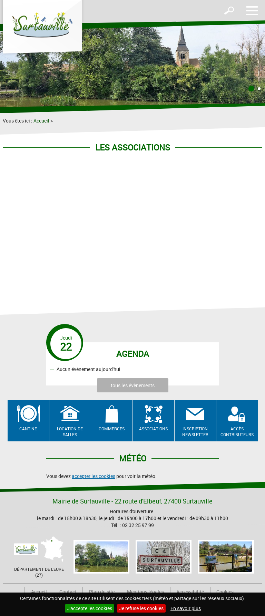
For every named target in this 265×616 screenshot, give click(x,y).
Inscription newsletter (195, 431)
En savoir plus (185, 608)
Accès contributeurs (237, 431)
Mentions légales (145, 591)
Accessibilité (190, 591)
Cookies (225, 591)
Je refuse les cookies (141, 608)
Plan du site (102, 591)
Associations (153, 428)
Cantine (28, 428)
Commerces (112, 428)
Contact (68, 591)
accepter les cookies (93, 476)
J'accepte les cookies (89, 608)
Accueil (41, 120)
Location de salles (70, 431)
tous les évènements (133, 385)
